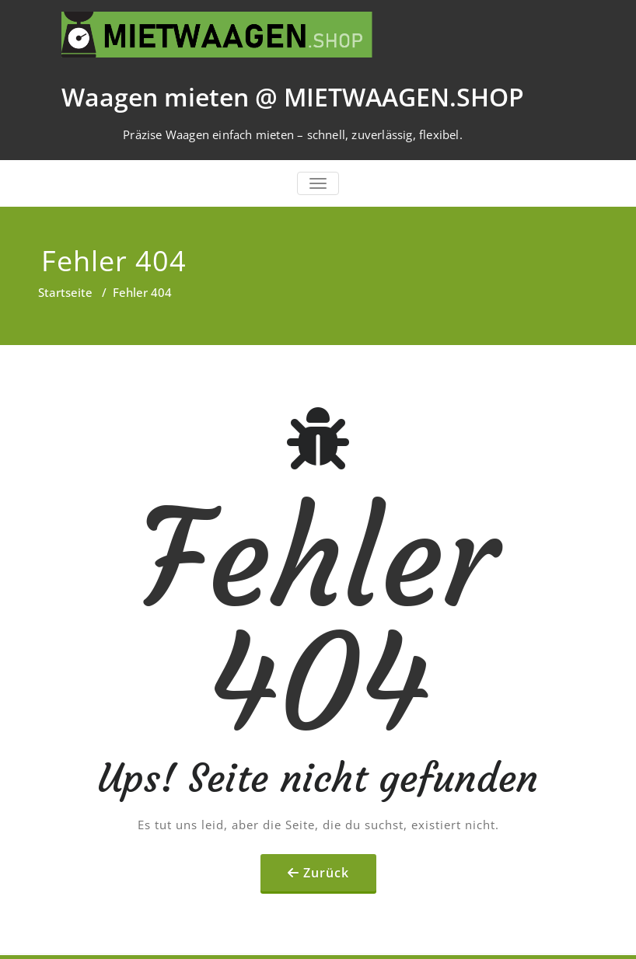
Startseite (65, 292)
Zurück (326, 872)
